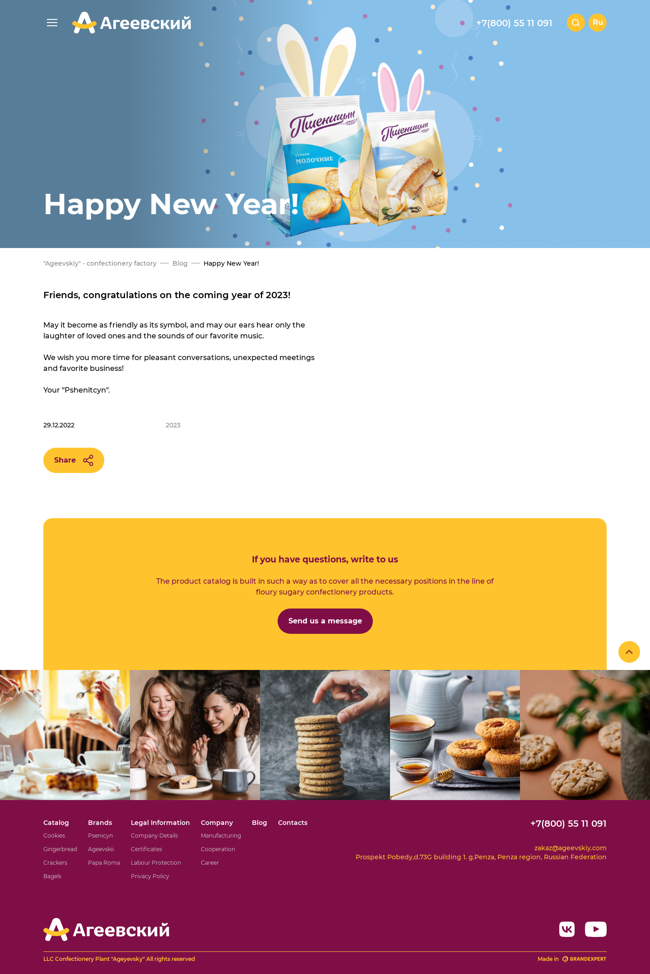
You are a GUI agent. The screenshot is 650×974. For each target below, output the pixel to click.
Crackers (55, 862)
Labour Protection (156, 862)
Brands (100, 823)
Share (73, 460)
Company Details (154, 835)
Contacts (292, 823)
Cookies (54, 835)
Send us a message (325, 621)
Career (210, 862)
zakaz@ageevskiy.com (570, 848)
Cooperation (218, 849)
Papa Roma (104, 862)
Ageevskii (101, 849)
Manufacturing (221, 835)
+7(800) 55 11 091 (514, 23)
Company (217, 823)
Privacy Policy (150, 876)
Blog (259, 823)
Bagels (52, 876)
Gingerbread (60, 849)
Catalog (56, 823)
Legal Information (160, 823)
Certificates (146, 849)
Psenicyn (100, 835)
